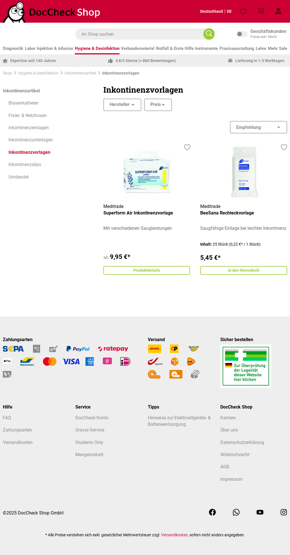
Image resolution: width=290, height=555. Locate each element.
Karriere (228, 417)
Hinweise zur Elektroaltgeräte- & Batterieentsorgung (179, 421)
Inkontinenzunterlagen (30, 140)
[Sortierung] (258, 127)
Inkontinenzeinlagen (28, 127)
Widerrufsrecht (235, 454)
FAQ (7, 417)
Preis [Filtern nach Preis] (158, 104)
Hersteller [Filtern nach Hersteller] (122, 104)
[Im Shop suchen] (209, 34)
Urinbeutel (18, 177)
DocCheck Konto (91, 417)
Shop (7, 73)
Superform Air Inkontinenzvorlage (138, 213)
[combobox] (142, 34)
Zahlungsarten (17, 430)
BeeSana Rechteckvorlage (227, 213)
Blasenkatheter (23, 103)
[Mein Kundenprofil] (278, 11)
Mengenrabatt (89, 454)
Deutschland (207, 11)
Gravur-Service (89, 430)
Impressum (231, 479)
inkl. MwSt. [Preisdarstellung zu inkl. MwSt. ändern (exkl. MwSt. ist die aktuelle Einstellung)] (261, 34)
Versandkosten (18, 442)
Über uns (229, 430)
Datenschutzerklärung (242, 442)
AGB (224, 466)
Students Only (89, 442)
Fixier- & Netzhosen (27, 115)
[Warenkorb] (261, 11)
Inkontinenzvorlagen (29, 152)
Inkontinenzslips (24, 164)
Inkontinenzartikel (21, 90)
